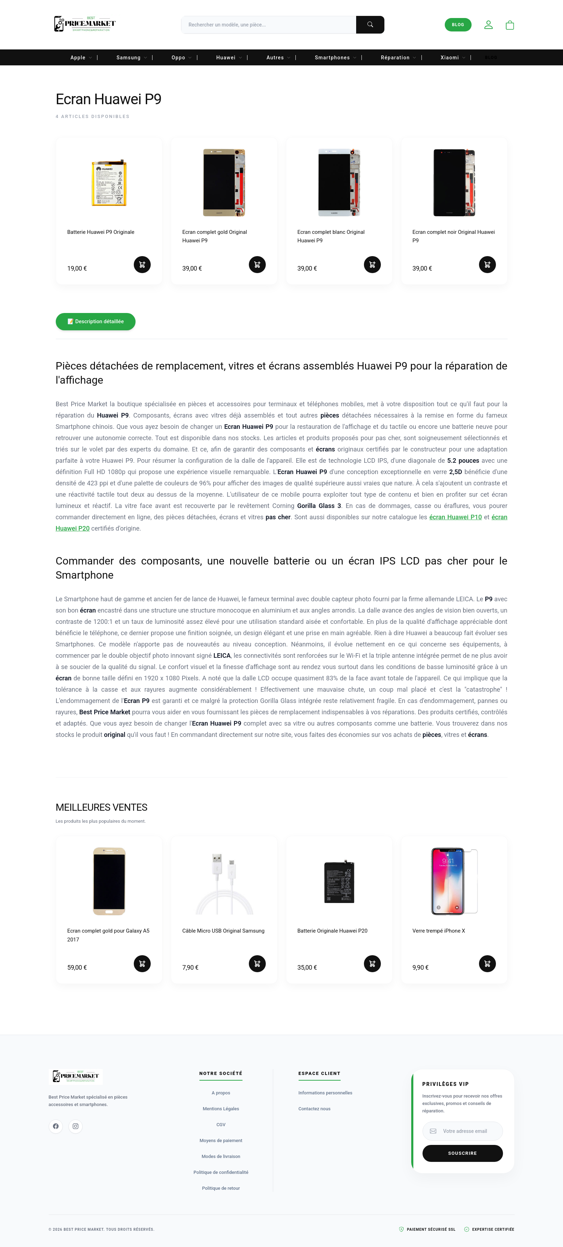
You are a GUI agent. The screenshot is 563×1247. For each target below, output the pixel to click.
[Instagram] (75, 1126)
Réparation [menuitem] (399, 57)
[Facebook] (56, 1126)
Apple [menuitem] (81, 57)
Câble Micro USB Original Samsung (223, 931)
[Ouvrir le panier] (510, 25)
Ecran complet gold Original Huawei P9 (214, 236)
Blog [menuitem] (491, 57)
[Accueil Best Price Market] (85, 24)
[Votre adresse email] (471, 1131)
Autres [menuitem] (278, 57)
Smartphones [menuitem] (336, 57)
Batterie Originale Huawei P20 (333, 931)
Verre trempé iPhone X (439, 931)
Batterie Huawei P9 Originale (100, 232)
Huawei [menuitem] (229, 57)
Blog (458, 24)
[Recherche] (282, 25)
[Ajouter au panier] (142, 264)
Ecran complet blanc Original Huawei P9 (331, 236)
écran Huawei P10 (455, 517)
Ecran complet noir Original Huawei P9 (454, 236)
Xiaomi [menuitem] (453, 57)
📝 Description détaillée (95, 321)
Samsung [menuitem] (132, 57)
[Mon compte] (488, 25)
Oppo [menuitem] (182, 57)
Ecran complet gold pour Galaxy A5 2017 (108, 935)
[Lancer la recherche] (370, 25)
